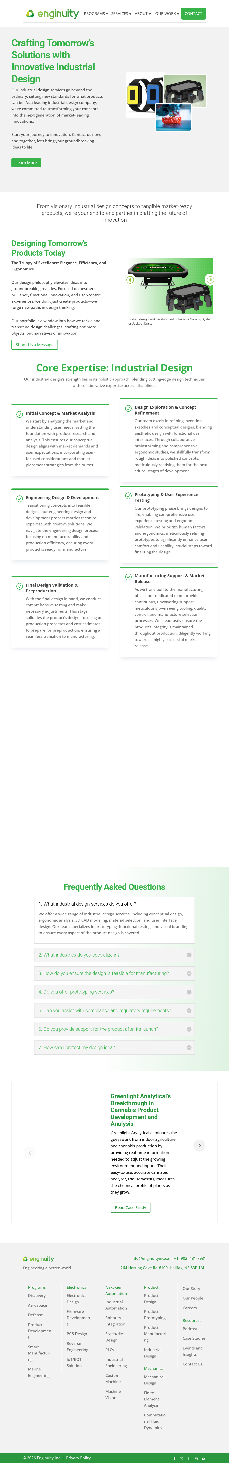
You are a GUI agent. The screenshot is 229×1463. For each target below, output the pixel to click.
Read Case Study (130, 1207)
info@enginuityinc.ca (151, 1258)
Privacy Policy (79, 1457)
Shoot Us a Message (34, 344)
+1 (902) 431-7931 (190, 1258)
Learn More (26, 162)
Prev (129, 280)
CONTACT (193, 13)
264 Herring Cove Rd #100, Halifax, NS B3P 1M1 (163, 1267)
